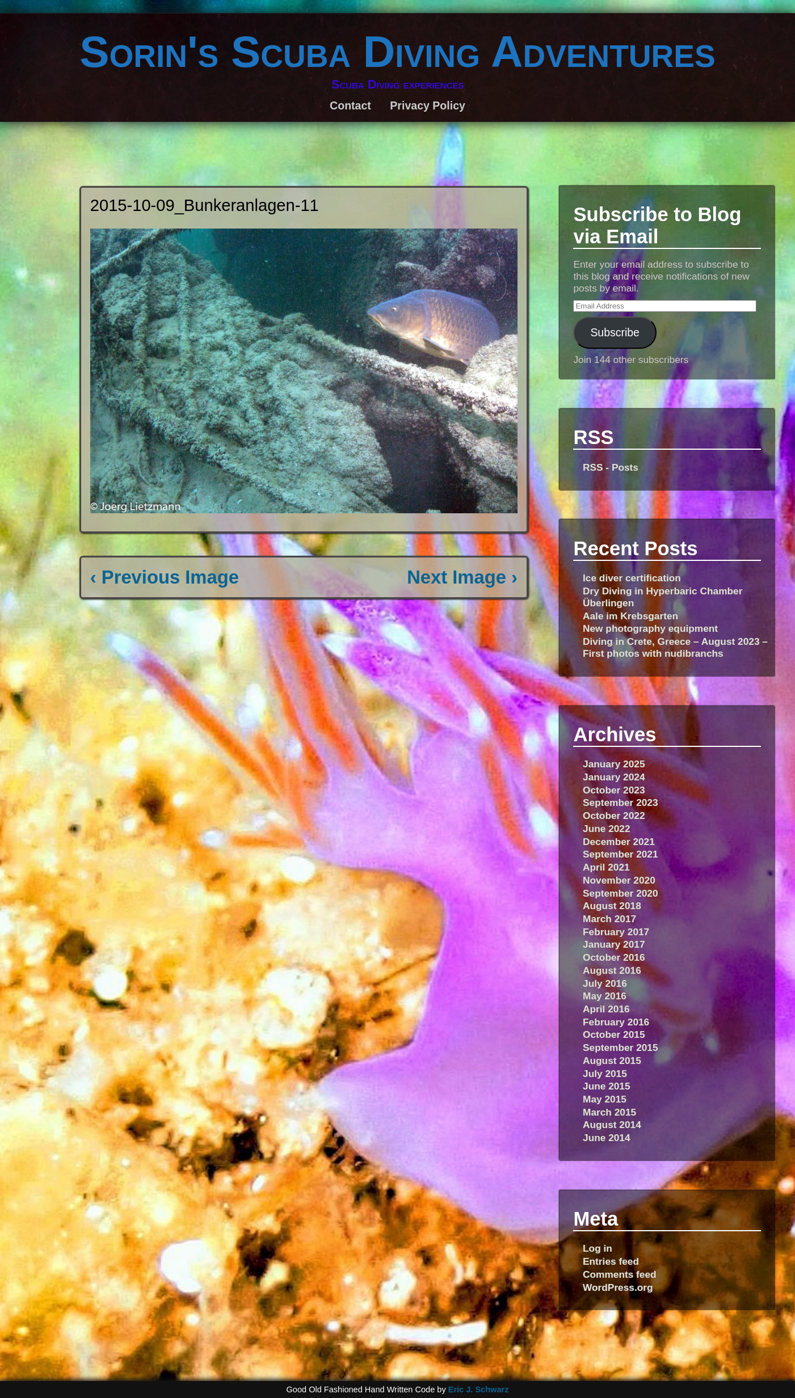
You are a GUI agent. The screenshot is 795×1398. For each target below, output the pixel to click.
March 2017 (609, 918)
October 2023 (614, 790)
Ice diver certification (632, 578)
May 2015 (604, 1099)
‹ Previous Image (164, 577)
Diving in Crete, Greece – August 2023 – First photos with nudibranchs (675, 647)
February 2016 (616, 1022)
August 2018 (612, 905)
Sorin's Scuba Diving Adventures (397, 52)
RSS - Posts (610, 467)
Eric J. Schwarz (478, 1389)
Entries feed (611, 1261)
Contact (350, 105)
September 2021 (620, 854)
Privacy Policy (427, 105)
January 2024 (614, 777)
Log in (597, 1248)
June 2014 (606, 1137)
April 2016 (606, 1009)
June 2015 (606, 1086)
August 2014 (612, 1124)
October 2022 (614, 815)
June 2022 (606, 828)
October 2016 (614, 957)
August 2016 (612, 970)
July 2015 (605, 1073)
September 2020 (620, 893)
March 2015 (609, 1112)
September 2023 (620, 802)
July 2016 (605, 983)
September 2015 (620, 1047)
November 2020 (619, 880)
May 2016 (604, 996)
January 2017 (614, 944)
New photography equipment (650, 628)
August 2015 (612, 1060)
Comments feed (620, 1274)
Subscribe (614, 332)
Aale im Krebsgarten (630, 616)
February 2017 (616, 931)
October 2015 (614, 1034)
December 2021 (619, 841)
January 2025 (614, 764)
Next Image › (462, 577)
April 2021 (606, 867)
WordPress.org (618, 1287)
